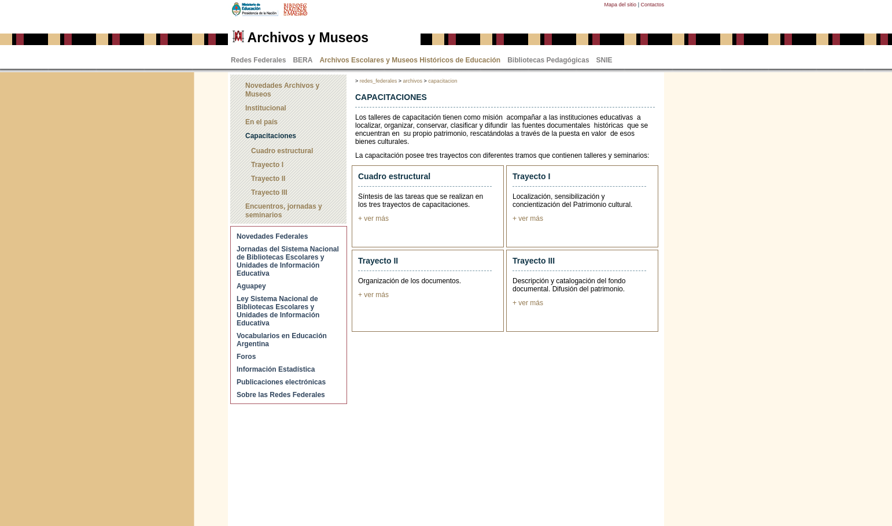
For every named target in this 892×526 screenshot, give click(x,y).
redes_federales (378, 81)
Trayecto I (267, 165)
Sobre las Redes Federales (281, 395)
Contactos (652, 5)
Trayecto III (269, 192)
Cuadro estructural (282, 151)
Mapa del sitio (621, 5)
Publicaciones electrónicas (281, 382)
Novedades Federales (272, 236)
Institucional (265, 108)
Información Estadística (276, 369)
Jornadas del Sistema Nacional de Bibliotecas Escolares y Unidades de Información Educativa (288, 261)
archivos (413, 81)
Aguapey (251, 286)
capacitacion (442, 81)
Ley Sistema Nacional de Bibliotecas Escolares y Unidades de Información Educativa (278, 311)
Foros (246, 357)
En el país (261, 122)
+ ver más (373, 218)
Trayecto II (268, 179)
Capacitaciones (270, 136)
